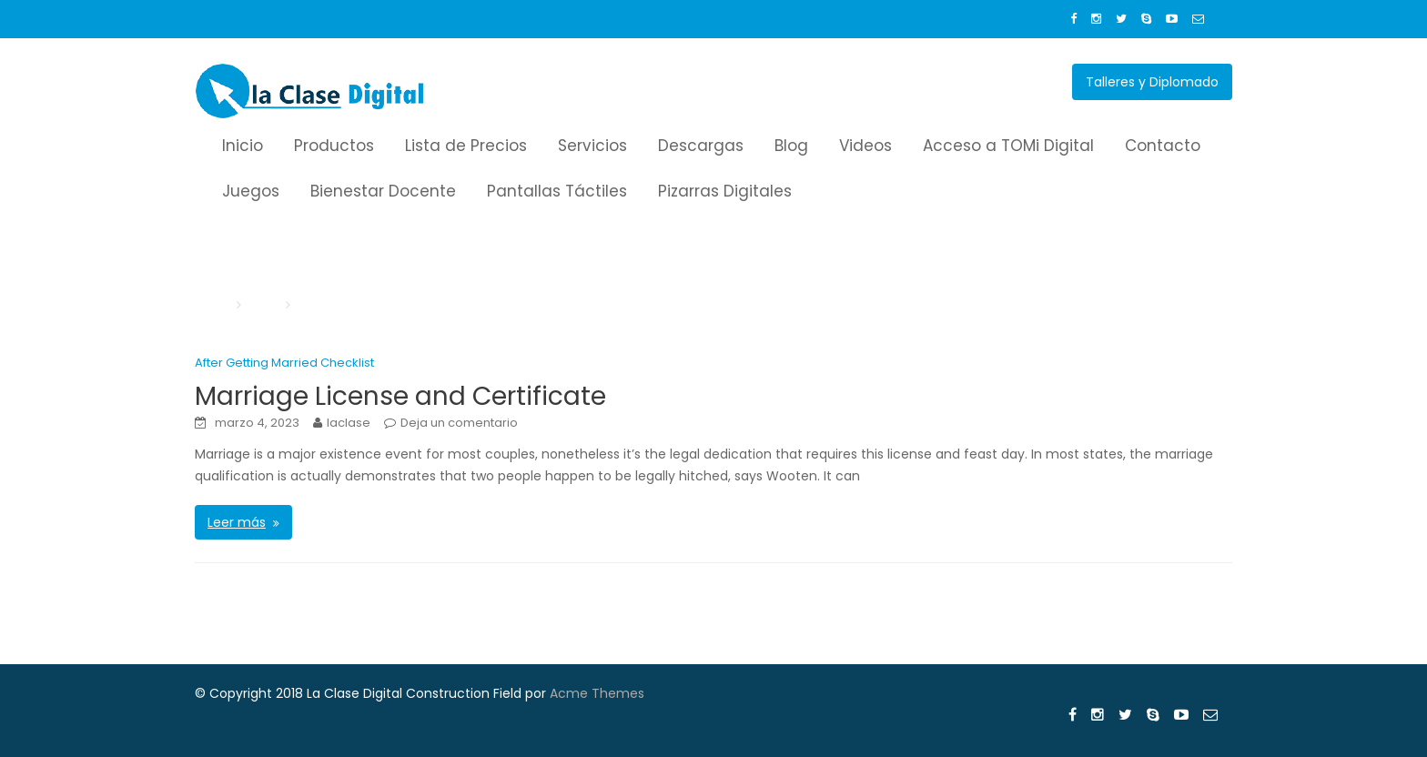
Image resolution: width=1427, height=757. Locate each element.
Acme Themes (597, 693)
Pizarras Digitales (725, 191)
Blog (791, 145)
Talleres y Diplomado (1152, 82)
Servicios (592, 145)
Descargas (701, 145)
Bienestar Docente (383, 191)
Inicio (242, 145)
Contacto (1162, 145)
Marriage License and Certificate (400, 396)
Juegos (250, 191)
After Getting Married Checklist (284, 362)
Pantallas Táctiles (557, 191)
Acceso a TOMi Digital (1008, 145)
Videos (865, 145)
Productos (334, 145)
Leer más (236, 522)
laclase (348, 422)
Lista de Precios (466, 145)
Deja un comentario (459, 422)
